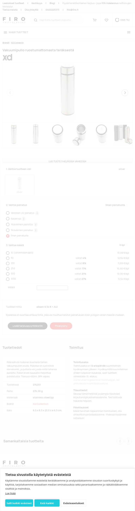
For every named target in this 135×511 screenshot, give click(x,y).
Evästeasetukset (73, 503)
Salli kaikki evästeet (19, 503)
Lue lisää (10, 493)
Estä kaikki (47, 503)
